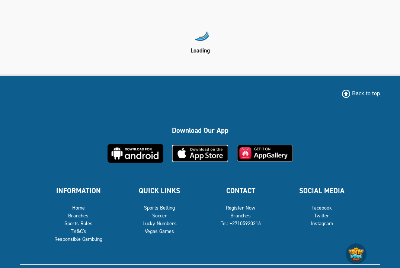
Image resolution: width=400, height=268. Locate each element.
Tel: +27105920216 (241, 223)
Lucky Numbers (160, 223)
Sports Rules (78, 223)
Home (78, 207)
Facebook (321, 207)
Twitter (321, 215)
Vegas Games (159, 231)
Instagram (322, 223)
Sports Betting (159, 207)
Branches (78, 215)
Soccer (159, 215)
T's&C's (78, 231)
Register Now (240, 207)
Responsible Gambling (78, 239)
